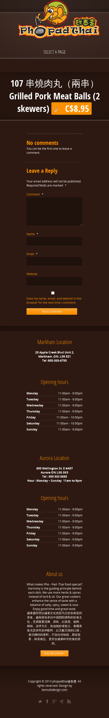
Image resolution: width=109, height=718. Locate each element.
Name (32, 234)
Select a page (54, 52)
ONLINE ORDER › (54, 653)
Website (32, 274)
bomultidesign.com (54, 690)
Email (32, 254)
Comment (35, 194)
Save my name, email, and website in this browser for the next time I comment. (54, 300)
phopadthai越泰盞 (64, 681)
